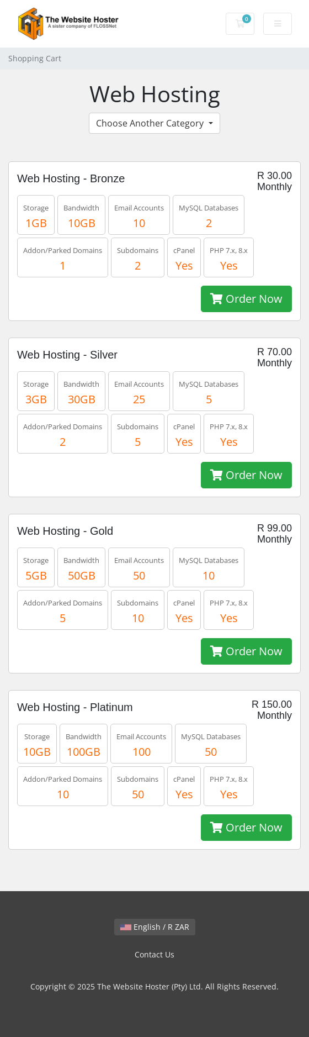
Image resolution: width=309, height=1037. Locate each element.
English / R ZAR (154, 927)
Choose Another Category (151, 123)
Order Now (246, 298)
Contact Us (154, 954)
